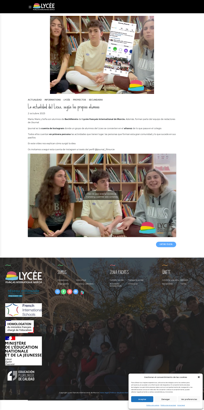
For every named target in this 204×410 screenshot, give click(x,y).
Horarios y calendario (84, 284)
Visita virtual (81, 280)
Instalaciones (63, 280)
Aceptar (142, 399)
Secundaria (96, 100)
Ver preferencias (189, 399)
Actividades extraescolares (116, 285)
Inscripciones (167, 284)
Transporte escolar (136, 280)
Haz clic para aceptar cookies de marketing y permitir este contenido (102, 195)
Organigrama (63, 284)
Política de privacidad (168, 405)
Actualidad (35, 100)
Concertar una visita (170, 280)
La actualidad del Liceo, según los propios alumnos (63, 107)
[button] (198, 377)
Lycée (67, 100)
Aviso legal (181, 405)
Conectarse (133, 284)
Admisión (184, 280)
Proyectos (79, 100)
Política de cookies (152, 405)
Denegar (165, 399)
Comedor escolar (117, 280)
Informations (53, 100)
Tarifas (183, 284)
